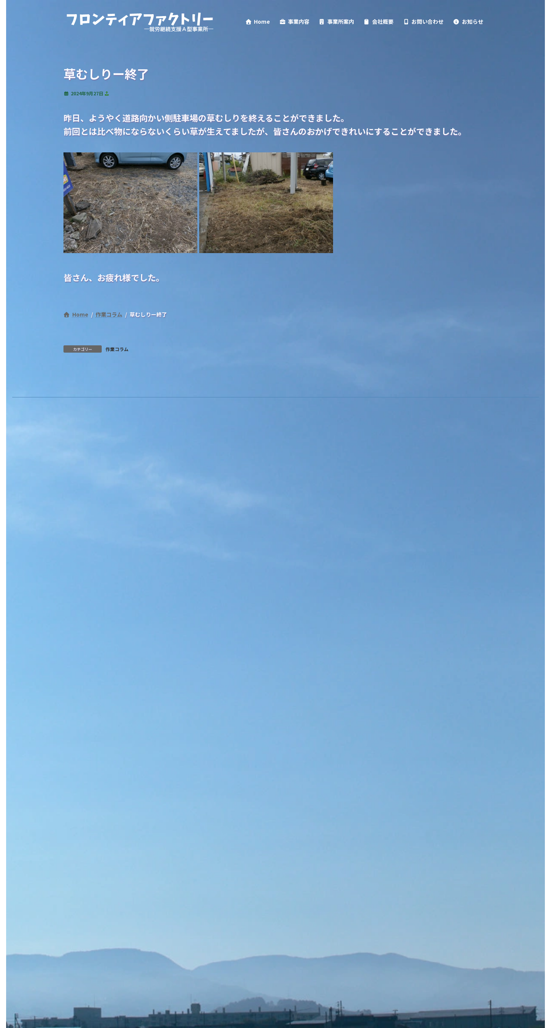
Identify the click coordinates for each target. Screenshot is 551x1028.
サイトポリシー (175, 493)
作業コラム (117, 435)
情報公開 (230, 493)
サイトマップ (280, 493)
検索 (175, 528)
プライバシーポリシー (103, 493)
